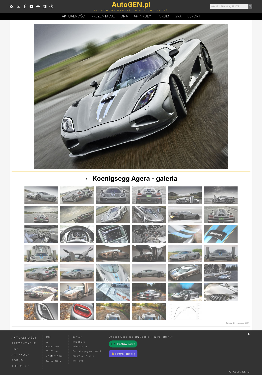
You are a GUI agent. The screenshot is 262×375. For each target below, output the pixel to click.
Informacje (79, 346)
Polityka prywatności (86, 351)
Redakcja (78, 341)
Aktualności (74, 16)
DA (124, 16)
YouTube (52, 351)
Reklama (78, 360)
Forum (163, 16)
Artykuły (142, 16)
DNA (15, 349)
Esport (193, 16)
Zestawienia (54, 356)
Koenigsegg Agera (121, 178)
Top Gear (20, 366)
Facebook (53, 346)
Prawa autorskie (83, 356)
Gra (178, 16)
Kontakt (77, 337)
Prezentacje (103, 16)
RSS (49, 337)
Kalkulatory (54, 360)
